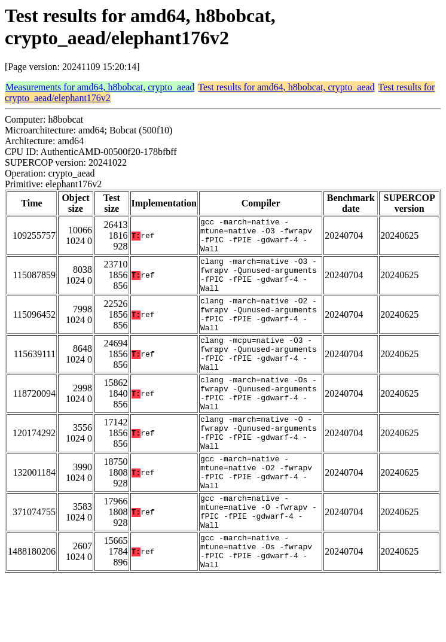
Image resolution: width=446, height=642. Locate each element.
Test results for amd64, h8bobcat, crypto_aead (286, 87)
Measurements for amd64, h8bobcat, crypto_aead (99, 87)
